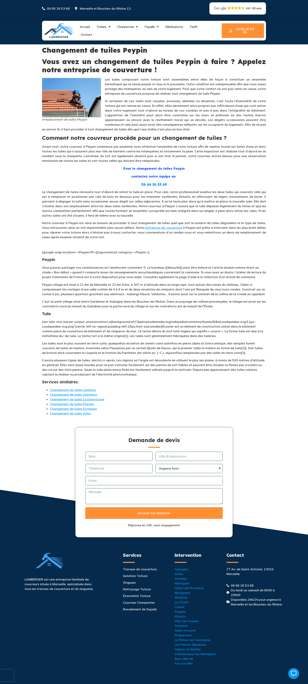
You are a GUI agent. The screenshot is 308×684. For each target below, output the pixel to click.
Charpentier (127, 26)
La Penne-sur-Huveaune (192, 640)
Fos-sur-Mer (184, 663)
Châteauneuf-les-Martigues (195, 654)
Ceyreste (181, 626)
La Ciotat (182, 602)
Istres (179, 574)
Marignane (182, 593)
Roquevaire (183, 635)
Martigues (182, 583)
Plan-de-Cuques (187, 621)
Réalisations (174, 27)
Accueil (85, 27)
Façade (152, 26)
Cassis (179, 607)
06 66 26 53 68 (154, 184)
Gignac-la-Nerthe (188, 649)
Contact (86, 35)
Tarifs (194, 27)
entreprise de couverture (163, 228)
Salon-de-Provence (189, 588)
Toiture (103, 26)
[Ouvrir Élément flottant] (293, 673)
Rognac (180, 611)
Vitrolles (181, 579)
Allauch (180, 616)
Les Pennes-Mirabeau (190, 644)
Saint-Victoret (185, 630)
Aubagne (181, 569)
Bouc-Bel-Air (184, 659)
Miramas (181, 597)
